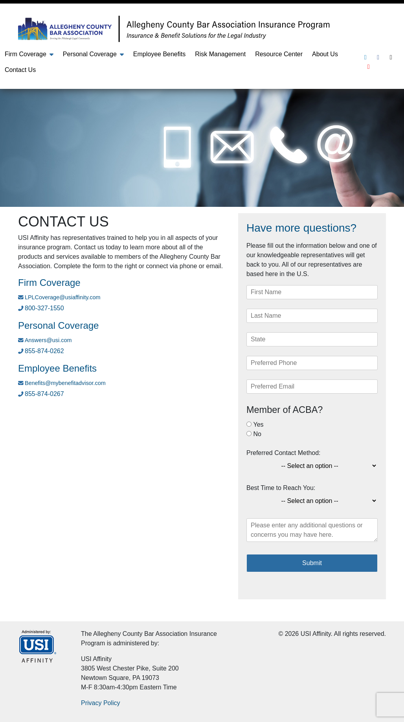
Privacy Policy (100, 703)
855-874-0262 (44, 351)
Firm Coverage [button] (25, 54)
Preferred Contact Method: (283, 452)
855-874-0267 (44, 393)
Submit (312, 563)
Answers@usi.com (48, 340)
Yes (258, 424)
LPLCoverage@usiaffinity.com (62, 297)
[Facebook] (378, 57)
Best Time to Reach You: (280, 487)
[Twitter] (391, 57)
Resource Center (279, 54)
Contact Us (20, 69)
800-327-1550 (44, 308)
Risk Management (220, 54)
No (257, 434)
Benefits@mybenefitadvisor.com (65, 383)
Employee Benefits (159, 54)
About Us (325, 54)
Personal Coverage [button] (90, 54)
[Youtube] (369, 66)
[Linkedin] (365, 57)
